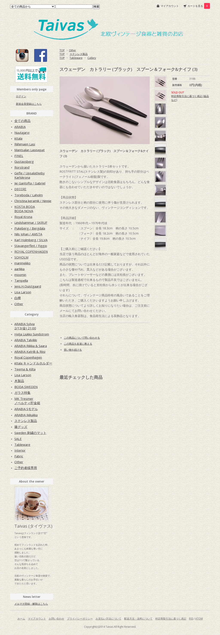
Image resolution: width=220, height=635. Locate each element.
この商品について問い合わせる (82, 338)
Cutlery (91, 58)
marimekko (22, 263)
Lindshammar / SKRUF (30, 222)
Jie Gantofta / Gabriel (29, 183)
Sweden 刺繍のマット (30, 433)
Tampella (21, 280)
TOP (62, 50)
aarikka (19, 269)
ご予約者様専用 (25, 468)
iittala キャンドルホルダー (33, 363)
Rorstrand (21, 167)
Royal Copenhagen (28, 357)
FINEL (18, 156)
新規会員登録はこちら (29, 104)
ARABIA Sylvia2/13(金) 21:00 (25, 326)
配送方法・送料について (138, 618)
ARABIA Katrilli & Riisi (29, 351)
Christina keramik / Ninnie (32, 201)
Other (72, 50)
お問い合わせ (56, 618)
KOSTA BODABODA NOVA (24, 208)
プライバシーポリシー (80, 618)
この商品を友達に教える (78, 344)
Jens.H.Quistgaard (27, 286)
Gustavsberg (24, 161)
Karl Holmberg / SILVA (30, 240)
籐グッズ (20, 427)
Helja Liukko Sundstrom (31, 334)
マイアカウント (170, 6)
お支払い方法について (108, 618)
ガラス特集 (22, 392)
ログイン (21, 96)
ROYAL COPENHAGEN (31, 251)
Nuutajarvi (21, 132)
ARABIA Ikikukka (26, 415)
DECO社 (20, 189)
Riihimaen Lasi (24, 144)
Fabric (18, 456)
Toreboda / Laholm (28, 195)
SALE (18, 439)
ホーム (21, 618)
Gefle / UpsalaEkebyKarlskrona (29, 175)
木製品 (19, 381)
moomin (20, 275)
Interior (20, 450)
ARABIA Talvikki (25, 340)
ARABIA (20, 127)
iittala (18, 138)
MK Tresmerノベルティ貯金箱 (27, 400)
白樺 (17, 298)
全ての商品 (22, 121)
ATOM (199, 618)
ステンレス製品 (79, 54)
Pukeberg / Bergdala (29, 228)
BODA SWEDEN (26, 387)
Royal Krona (23, 217)
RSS (191, 618)
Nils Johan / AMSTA (28, 234)
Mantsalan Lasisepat (29, 150)
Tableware (76, 58)
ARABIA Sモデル (26, 409)
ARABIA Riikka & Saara (30, 346)
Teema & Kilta (24, 369)
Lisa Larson (22, 292)
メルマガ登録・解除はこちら (31, 604)
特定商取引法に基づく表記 (170, 618)
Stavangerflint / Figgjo (30, 246)
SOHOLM (21, 257)
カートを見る (199, 6)
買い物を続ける (73, 350)
